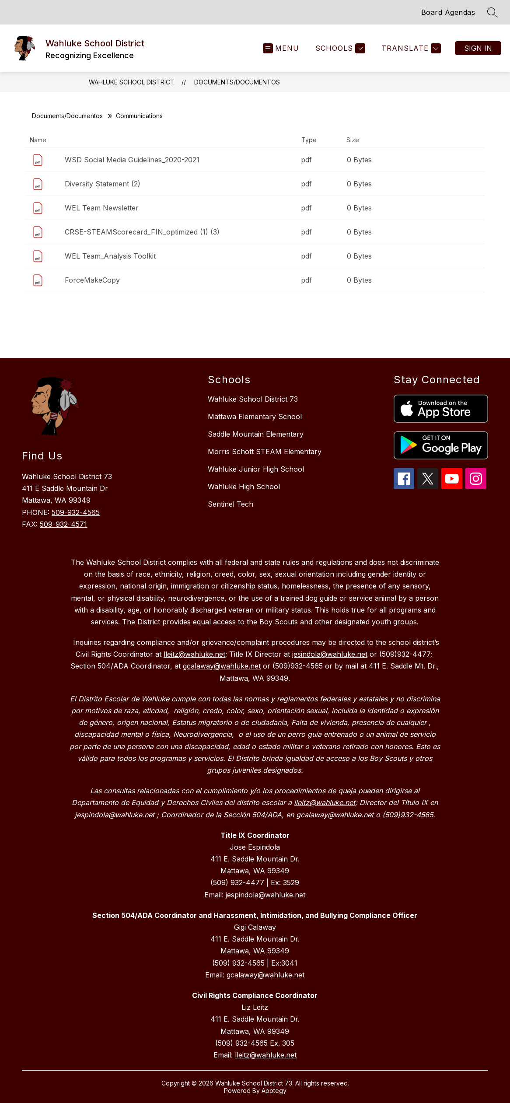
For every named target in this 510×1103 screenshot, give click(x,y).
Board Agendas (448, 12)
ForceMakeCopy (92, 280)
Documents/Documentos (237, 82)
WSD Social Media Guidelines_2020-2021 (132, 159)
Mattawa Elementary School (255, 416)
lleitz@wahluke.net (266, 1054)
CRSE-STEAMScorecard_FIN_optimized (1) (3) (142, 232)
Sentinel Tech (230, 504)
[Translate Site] (410, 48)
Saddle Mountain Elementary (256, 434)
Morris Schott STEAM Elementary (264, 451)
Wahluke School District (132, 82)
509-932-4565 (76, 512)
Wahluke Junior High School (256, 469)
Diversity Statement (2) (102, 183)
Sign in (478, 48)
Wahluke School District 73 (253, 399)
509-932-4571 (63, 524)
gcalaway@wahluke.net (265, 974)
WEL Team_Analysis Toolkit (110, 256)
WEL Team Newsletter (102, 207)
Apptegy (274, 1090)
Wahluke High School (244, 486)
